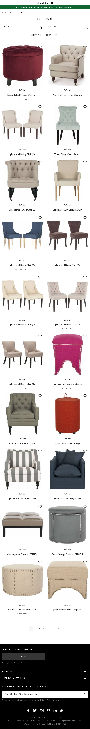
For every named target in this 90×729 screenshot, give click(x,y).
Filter (23, 27)
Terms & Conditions (35, 717)
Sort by (68, 27)
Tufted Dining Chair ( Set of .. (67, 154)
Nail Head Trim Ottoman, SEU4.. (22, 610)
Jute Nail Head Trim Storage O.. (67, 610)
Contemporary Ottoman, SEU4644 (22, 554)
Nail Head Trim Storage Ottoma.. (67, 384)
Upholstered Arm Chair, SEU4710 (67, 210)
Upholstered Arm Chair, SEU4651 (67, 499)
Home (4, 13)
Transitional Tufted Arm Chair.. (22, 444)
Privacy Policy (57, 717)
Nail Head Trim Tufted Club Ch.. (67, 95)
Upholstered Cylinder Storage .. (68, 444)
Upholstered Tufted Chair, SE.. (22, 210)
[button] (40, 47)
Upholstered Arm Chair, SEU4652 (22, 499)
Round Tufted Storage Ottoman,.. (22, 95)
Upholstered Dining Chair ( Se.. (22, 154)
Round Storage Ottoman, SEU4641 (67, 554)
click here (57, 700)
